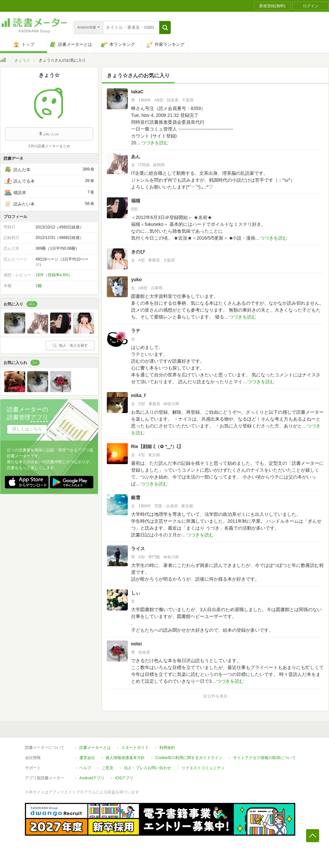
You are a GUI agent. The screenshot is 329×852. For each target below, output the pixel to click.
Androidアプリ (92, 778)
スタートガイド (135, 748)
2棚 (38, 285)
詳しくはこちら (27, 428)
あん (135, 156)
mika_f (138, 395)
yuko (136, 279)
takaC (137, 91)
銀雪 (135, 497)
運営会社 (87, 758)
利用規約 (167, 748)
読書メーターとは (95, 748)
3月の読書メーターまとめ (49, 146)
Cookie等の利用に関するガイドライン (189, 758)
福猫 (135, 200)
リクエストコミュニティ (203, 768)
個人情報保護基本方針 (125, 758)
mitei (136, 643)
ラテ (135, 330)
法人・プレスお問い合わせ (147, 768)
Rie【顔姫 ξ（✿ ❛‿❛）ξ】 (157, 446)
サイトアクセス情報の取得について (264, 758)
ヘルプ (85, 768)
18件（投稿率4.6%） (53, 275)
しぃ (135, 592)
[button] (165, 27)
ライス (138, 548)
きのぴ (138, 251)
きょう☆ (22, 60)
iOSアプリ (124, 778)
